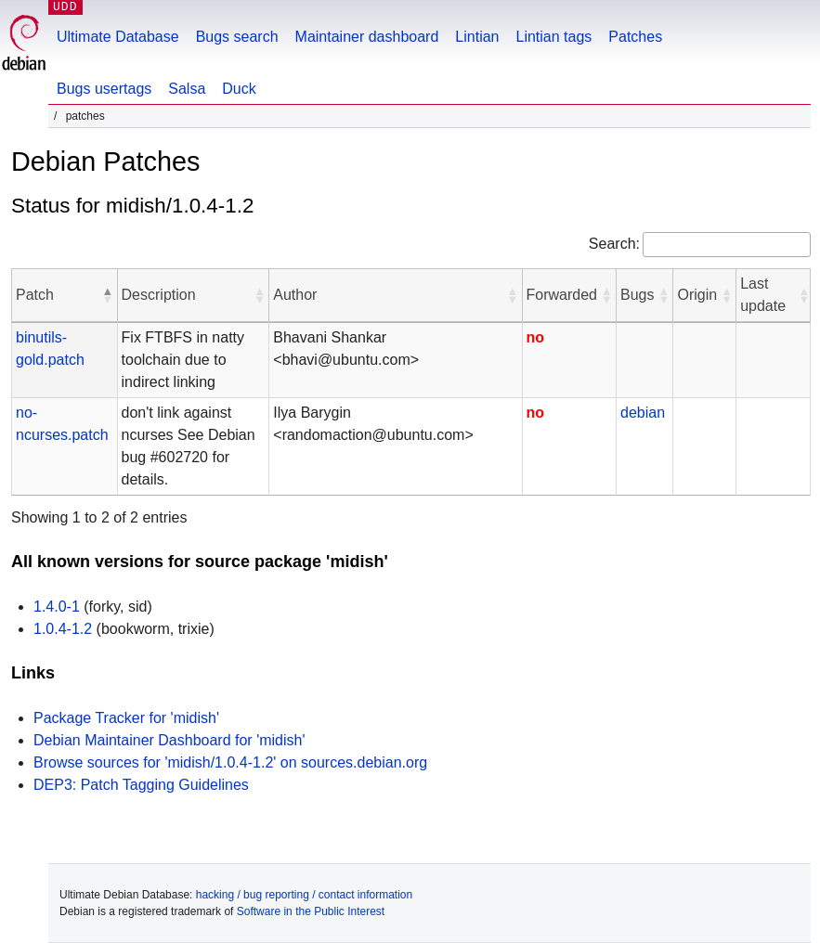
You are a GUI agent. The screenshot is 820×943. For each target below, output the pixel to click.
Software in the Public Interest (310, 911)
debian (642, 412)
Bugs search (237, 37)
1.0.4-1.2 (62, 629)
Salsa (186, 89)
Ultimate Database (118, 37)
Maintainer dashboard (367, 37)
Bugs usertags (104, 89)
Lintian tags (553, 37)
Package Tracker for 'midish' (126, 718)
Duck (238, 89)
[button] (107, 295)
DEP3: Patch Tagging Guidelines (141, 785)
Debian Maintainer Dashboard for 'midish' (169, 740)
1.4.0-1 (56, 606)
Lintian (477, 37)
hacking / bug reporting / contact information (304, 894)
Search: (614, 244)
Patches (635, 37)
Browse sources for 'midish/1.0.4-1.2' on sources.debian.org (230, 762)
